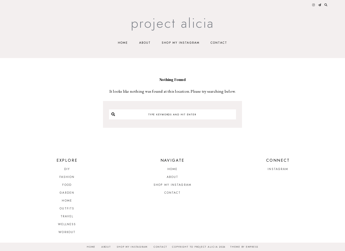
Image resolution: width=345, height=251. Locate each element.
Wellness (67, 224)
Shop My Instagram (181, 43)
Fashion (67, 177)
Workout (66, 232)
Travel (67, 216)
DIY (67, 169)
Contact (219, 43)
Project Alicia (172, 23)
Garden (67, 193)
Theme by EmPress (244, 247)
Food (66, 185)
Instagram (278, 169)
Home (123, 43)
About (145, 43)
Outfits (67, 208)
